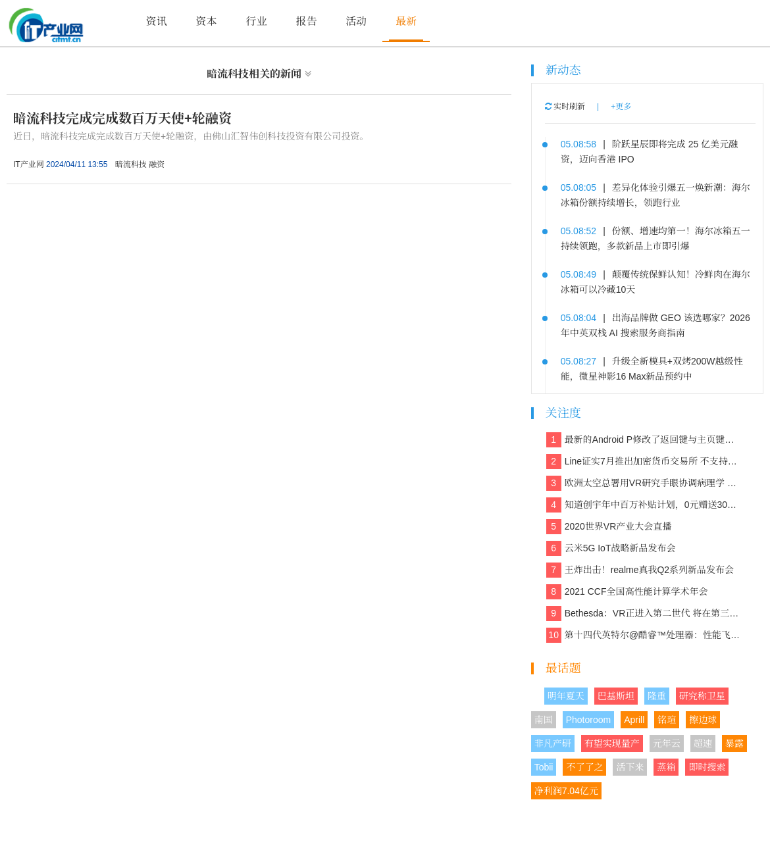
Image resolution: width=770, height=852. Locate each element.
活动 (356, 21)
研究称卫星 (702, 696)
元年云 (666, 743)
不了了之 (584, 767)
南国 (543, 719)
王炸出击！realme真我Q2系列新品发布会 (640, 570)
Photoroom (588, 719)
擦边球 (703, 719)
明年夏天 (566, 696)
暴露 (734, 743)
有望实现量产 (612, 743)
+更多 (621, 106)
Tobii (543, 767)
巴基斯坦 (616, 696)
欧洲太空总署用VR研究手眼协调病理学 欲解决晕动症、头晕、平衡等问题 (644, 483)
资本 (206, 21)
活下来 (630, 767)
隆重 (657, 696)
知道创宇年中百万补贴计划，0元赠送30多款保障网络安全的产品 (644, 505)
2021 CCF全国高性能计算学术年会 (627, 591)
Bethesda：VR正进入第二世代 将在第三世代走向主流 (644, 613)
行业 (256, 21)
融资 (157, 164)
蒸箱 (666, 767)
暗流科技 (131, 164)
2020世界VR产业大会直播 (609, 526)
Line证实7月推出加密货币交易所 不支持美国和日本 (644, 461)
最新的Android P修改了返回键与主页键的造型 (644, 439)
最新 (406, 21)
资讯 (156, 21)
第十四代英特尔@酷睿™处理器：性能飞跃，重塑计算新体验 (644, 635)
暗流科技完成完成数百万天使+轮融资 (122, 118)
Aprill (634, 719)
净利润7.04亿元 (566, 791)
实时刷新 (565, 106)
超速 (703, 743)
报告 (306, 21)
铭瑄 (666, 719)
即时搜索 (706, 767)
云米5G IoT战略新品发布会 (611, 548)
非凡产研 (552, 743)
